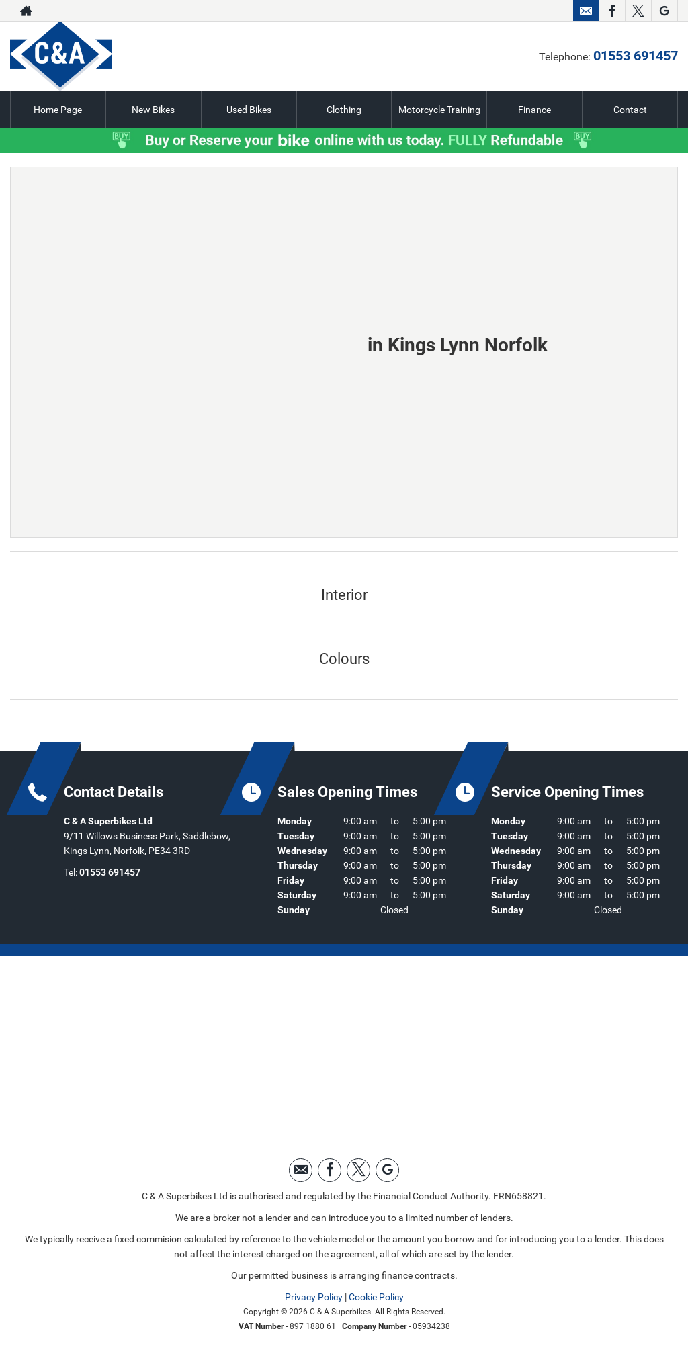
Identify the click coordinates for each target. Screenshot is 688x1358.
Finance (534, 109)
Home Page (58, 109)
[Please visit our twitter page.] (638, 11)
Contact (630, 109)
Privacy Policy (314, 1296)
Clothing (344, 109)
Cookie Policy (376, 1296)
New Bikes (153, 109)
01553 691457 (517, 11)
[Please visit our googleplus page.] (664, 11)
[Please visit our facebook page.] (612, 11)
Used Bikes (248, 109)
